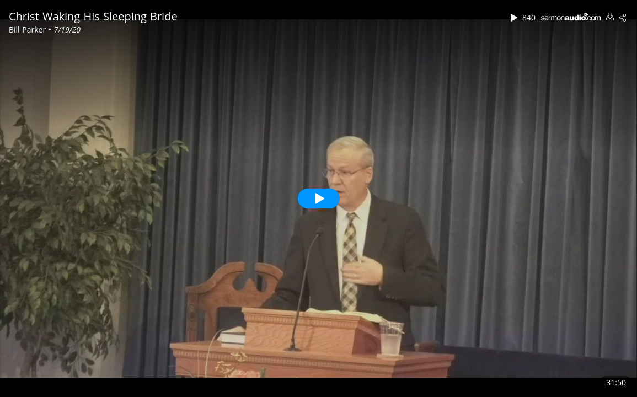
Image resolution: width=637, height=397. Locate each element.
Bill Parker (29, 29)
